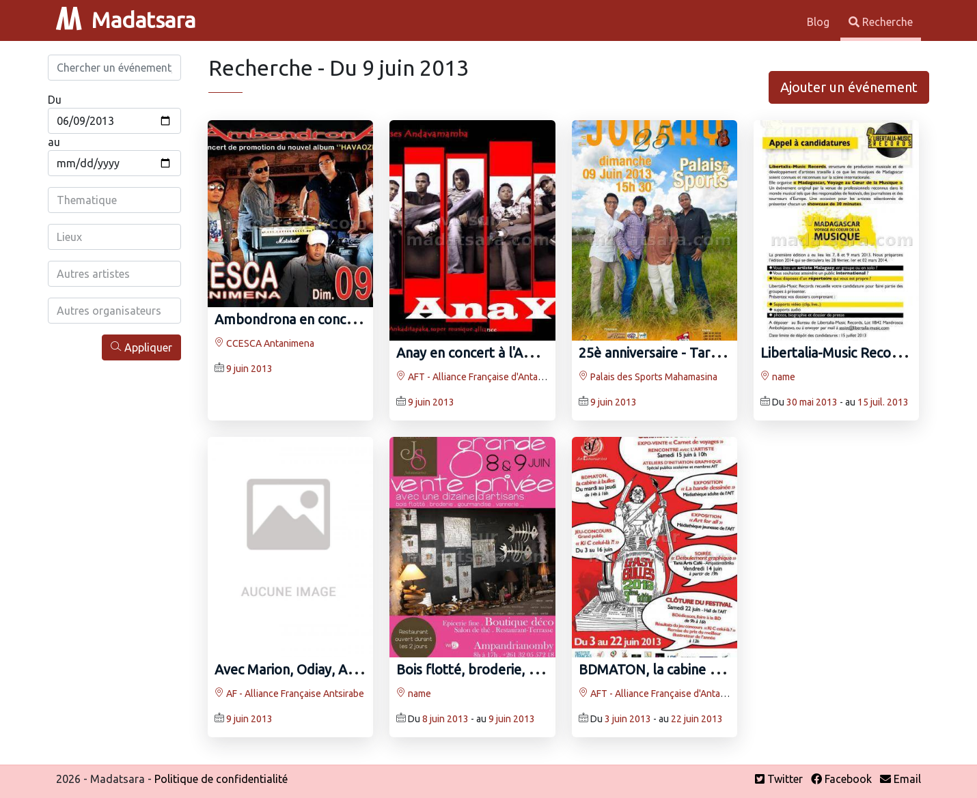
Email (900, 779)
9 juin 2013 (249, 368)
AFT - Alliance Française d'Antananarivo (485, 376)
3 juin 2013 (628, 718)
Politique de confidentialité (221, 779)
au (54, 142)
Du (54, 100)
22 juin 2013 (697, 718)
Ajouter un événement (849, 87)
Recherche (881, 22)
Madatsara (125, 20)
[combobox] (114, 200)
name (777, 376)
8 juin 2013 (445, 718)
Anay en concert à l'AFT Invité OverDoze (519, 352)
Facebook (841, 779)
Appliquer (141, 347)
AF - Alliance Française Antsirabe (289, 693)
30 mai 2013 (812, 402)
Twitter (779, 779)
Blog (819, 22)
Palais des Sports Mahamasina (648, 376)
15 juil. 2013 (883, 402)
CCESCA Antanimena (264, 343)
